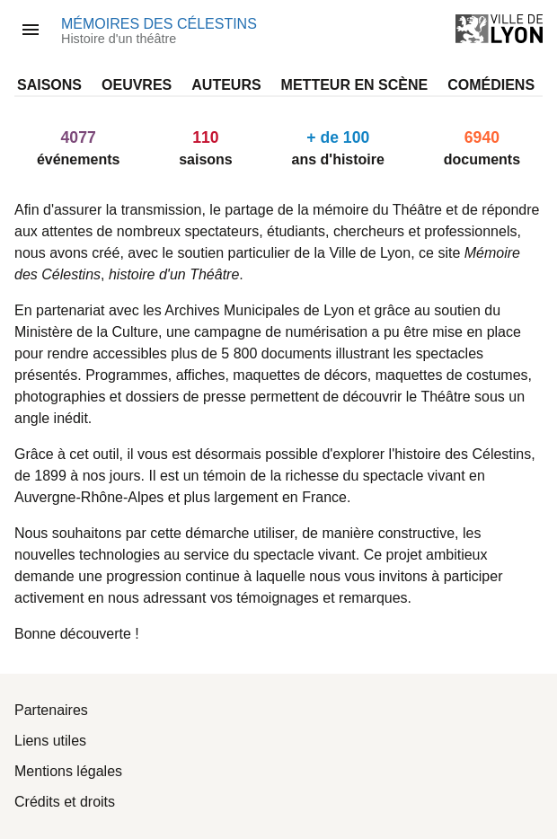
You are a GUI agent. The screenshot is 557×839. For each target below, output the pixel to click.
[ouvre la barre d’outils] (30, 29)
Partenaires (51, 710)
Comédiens (491, 85)
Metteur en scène (355, 85)
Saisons (49, 85)
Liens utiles (50, 740)
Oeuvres (137, 85)
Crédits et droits (64, 801)
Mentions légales (68, 771)
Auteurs (226, 85)
